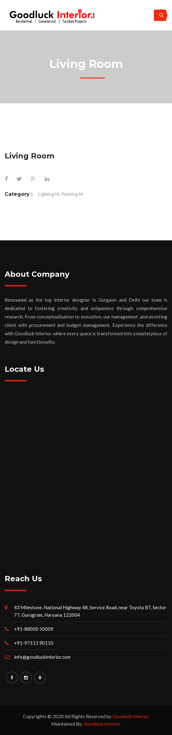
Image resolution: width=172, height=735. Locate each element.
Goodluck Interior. (102, 724)
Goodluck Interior (130, 716)
